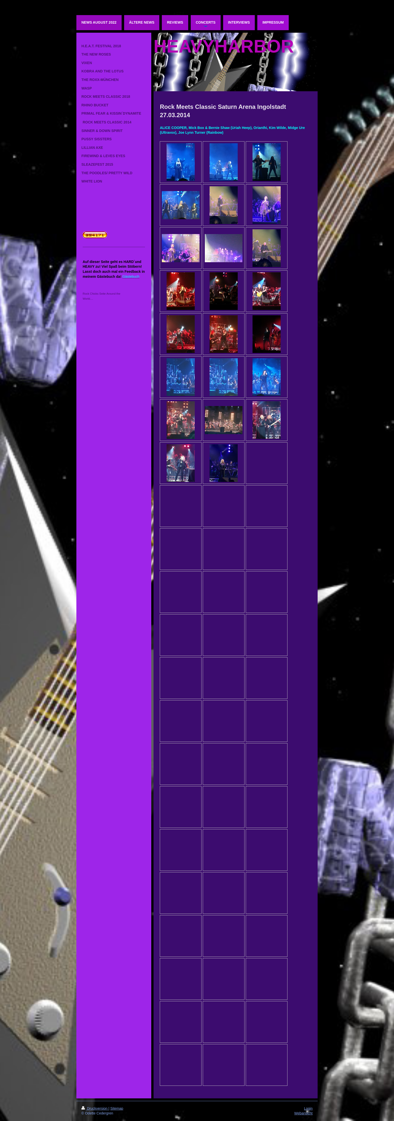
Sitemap (116, 1108)
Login (308, 1108)
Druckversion (94, 1108)
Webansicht (303, 1113)
